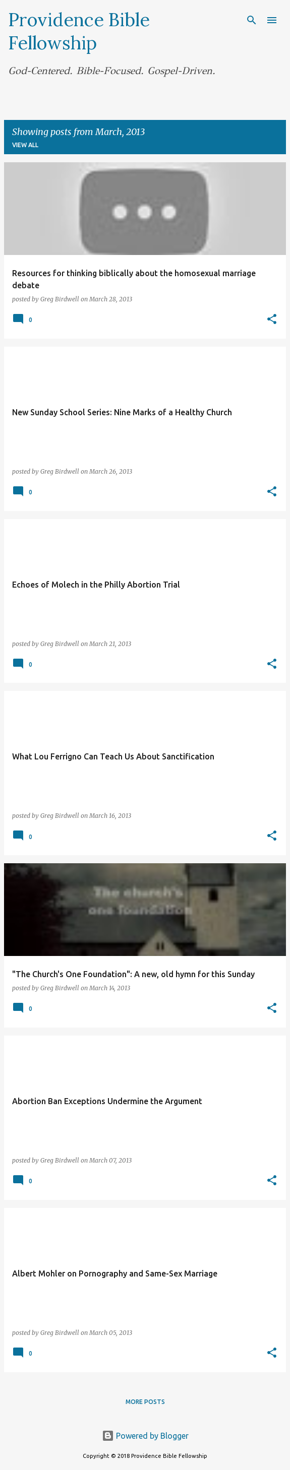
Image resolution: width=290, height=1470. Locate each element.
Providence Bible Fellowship (79, 31)
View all (25, 145)
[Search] (252, 20)
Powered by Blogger (145, 1435)
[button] (272, 320)
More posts (145, 1401)
